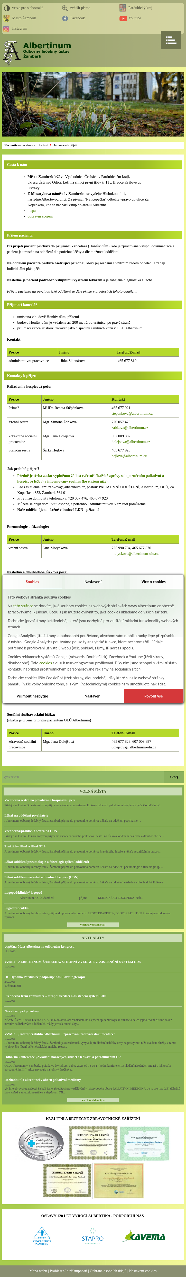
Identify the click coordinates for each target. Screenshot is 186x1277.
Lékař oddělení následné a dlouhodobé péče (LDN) (41, 877)
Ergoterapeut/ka (16, 908)
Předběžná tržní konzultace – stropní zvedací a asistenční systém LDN (55, 996)
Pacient (43, 145)
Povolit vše (153, 696)
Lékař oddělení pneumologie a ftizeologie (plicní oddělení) (46, 862)
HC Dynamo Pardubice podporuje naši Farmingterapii (44, 977)
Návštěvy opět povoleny (21, 1011)
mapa (31, 211)
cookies (45, 662)
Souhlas (32, 581)
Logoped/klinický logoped (23, 892)
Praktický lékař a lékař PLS (24, 846)
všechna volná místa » (93, 924)
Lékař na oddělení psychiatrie (26, 815)
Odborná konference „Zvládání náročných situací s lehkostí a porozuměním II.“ (62, 1057)
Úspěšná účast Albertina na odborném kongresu (39, 946)
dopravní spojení (40, 216)
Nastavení (93, 581)
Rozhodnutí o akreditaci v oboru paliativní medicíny (42, 1080)
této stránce (23, 605)
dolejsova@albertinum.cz (130, 442)
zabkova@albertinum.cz (129, 427)
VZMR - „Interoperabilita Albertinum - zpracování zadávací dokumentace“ (59, 1034)
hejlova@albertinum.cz (129, 456)
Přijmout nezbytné (32, 696)
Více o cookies (154, 581)
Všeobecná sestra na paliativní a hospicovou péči (39, 800)
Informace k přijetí (65, 145)
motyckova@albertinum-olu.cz (134, 553)
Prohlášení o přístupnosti (68, 1271)
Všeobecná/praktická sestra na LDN (30, 831)
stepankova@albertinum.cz (132, 413)
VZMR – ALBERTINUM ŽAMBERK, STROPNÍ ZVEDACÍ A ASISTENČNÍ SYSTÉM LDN (72, 962)
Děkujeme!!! (12, 986)
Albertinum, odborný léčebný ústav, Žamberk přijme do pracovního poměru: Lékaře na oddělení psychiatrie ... (73, 820)
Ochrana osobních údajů (108, 1271)
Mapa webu (38, 1271)
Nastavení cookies (142, 1271)
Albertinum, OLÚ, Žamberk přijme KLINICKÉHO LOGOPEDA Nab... (73, 898)
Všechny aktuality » (93, 1100)
